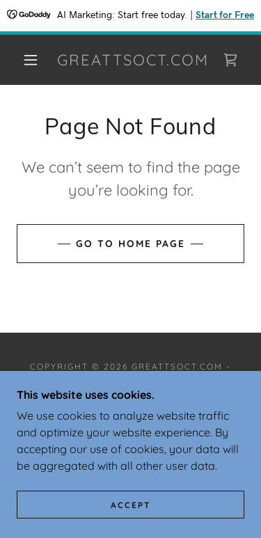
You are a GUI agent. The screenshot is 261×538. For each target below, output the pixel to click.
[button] (31, 60)
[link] (133, 60)
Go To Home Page (130, 243)
